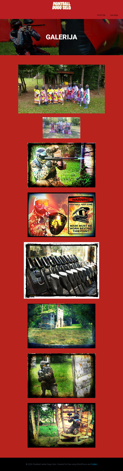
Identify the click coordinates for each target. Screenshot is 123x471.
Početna (101, 15)
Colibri (94, 464)
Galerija (114, 15)
